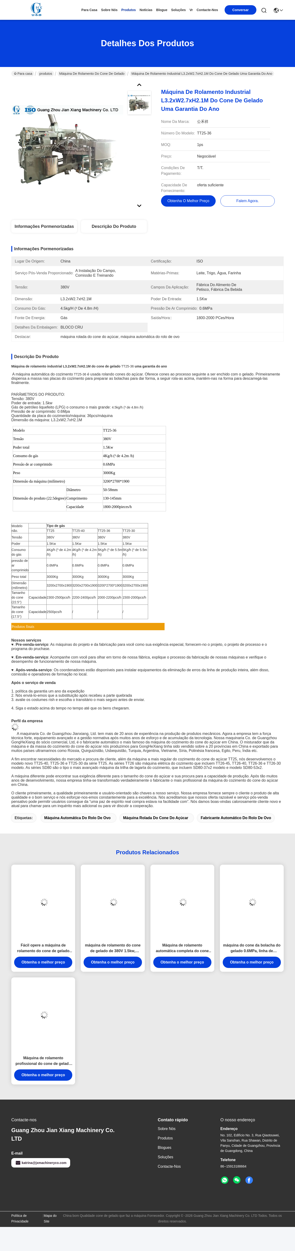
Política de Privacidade (19, 1218)
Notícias (146, 10)
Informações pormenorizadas (44, 226)
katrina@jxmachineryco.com (40, 1162)
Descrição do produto (114, 226)
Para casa (89, 10)
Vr (191, 10)
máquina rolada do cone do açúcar (155, 818)
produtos (128, 10)
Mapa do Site (50, 1218)
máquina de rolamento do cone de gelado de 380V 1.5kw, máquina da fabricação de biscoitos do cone (113, 948)
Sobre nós (109, 10)
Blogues (164, 1148)
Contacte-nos (207, 10)
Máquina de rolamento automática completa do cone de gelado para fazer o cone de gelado (182, 948)
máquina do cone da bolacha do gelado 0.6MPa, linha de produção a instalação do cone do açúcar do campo (252, 948)
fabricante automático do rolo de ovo (236, 818)
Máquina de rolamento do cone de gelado (92, 73)
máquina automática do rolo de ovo (77, 818)
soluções (178, 10)
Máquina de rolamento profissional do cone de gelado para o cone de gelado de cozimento (43, 1061)
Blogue (161, 10)
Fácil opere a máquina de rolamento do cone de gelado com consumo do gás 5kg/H (43, 948)
